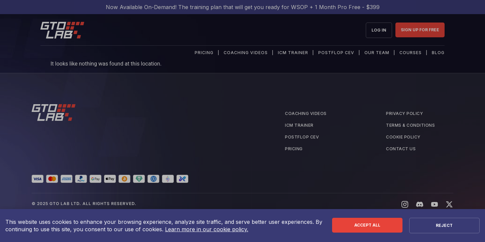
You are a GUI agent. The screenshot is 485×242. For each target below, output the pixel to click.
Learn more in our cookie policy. (206, 229)
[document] (242, 121)
